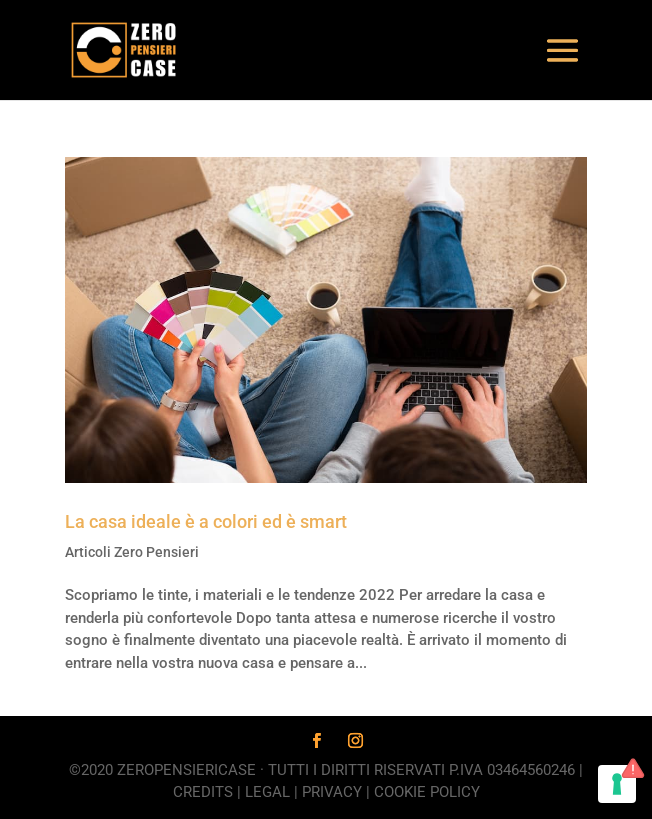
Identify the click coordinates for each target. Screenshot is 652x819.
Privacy (332, 792)
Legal (267, 792)
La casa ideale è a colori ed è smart (206, 521)
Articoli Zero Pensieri (132, 552)
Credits (203, 792)
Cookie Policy (427, 792)
